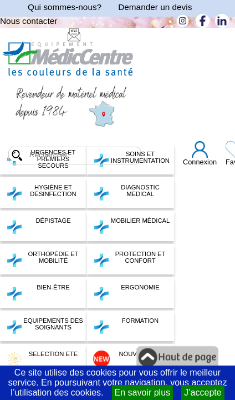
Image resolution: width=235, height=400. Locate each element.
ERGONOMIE (126, 292)
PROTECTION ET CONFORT (129, 259)
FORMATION (126, 325)
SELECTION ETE (42, 359)
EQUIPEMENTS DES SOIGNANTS (44, 325)
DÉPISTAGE (38, 225)
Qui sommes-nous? (64, 7)
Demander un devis (155, 7)
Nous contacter (28, 21)
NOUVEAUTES (127, 359)
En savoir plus (143, 392)
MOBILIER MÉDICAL (131, 225)
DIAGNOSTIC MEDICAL (126, 192)
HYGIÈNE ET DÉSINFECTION (41, 192)
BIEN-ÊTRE (38, 292)
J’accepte (203, 392)
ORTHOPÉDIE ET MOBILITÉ (42, 259)
